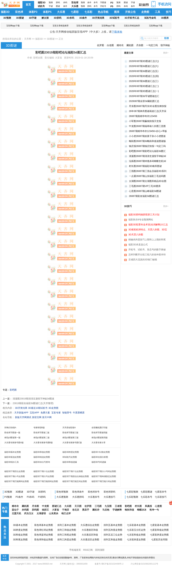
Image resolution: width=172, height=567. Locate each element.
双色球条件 (78, 491)
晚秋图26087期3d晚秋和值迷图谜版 (147, 141)
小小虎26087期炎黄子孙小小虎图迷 (147, 136)
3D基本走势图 (20, 525)
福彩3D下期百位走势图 (14, 471)
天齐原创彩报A (69, 427)
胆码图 (35, 509)
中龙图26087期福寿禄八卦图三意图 (147, 126)
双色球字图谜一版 (12, 432)
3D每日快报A (10, 427)
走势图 (145, 11)
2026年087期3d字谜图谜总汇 (144, 96)
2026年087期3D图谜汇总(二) (144, 86)
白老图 (110, 45)
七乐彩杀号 (146, 497)
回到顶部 (99, 550)
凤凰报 (148, 506)
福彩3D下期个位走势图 (72, 471)
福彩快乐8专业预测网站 (140, 219)
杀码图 (25, 509)
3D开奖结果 (98, 17)
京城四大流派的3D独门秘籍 (142, 259)
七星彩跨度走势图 (159, 534)
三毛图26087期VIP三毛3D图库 (145, 186)
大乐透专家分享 (98, 442)
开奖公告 (130, 11)
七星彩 (75, 11)
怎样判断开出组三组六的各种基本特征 (147, 255)
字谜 (51, 6)
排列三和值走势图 (66, 530)
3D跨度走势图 (20, 530)
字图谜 (103, 2)
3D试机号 (114, 17)
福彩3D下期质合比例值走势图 (75, 476)
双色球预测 (62, 491)
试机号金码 (150, 17)
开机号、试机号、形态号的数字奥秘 (147, 249)
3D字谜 (32, 17)
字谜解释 (117, 509)
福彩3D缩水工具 (11, 462)
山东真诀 (53, 513)
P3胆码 (42, 497)
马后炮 (105, 509)
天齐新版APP (21, 412)
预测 (51, 2)
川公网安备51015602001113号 (144, 564)
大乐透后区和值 (90, 534)
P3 (111, 2)
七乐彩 (88, 11)
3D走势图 (53, 408)
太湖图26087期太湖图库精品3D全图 (147, 181)
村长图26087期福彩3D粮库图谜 (145, 166)
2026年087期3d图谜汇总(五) (143, 71)
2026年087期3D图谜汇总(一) (144, 91)
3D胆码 (57, 17)
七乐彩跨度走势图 (136, 539)
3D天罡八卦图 (135, 234)
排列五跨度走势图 (113, 530)
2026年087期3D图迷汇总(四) (144, 76)
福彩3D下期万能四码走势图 (45, 481)
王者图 (118, 506)
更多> (165, 53)
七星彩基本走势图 (159, 525)
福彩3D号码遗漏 (98, 462)
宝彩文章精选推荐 (61, 25)
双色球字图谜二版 (41, 432)
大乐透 (74, 6)
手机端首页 (75, 550)
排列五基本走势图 (113, 525)
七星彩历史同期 (159, 539)
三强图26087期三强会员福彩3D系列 (147, 171)
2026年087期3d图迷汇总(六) (143, 66)
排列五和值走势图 (113, 539)
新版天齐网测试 (23, 417)
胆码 (58, 2)
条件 (65, 6)
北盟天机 (16, 513)
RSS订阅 (88, 550)
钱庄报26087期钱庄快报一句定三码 (147, 146)
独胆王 (45, 509)
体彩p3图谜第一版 (12, 437)
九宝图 (108, 506)
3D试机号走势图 (69, 457)
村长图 (138, 506)
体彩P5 (47, 11)
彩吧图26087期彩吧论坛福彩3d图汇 (147, 151)
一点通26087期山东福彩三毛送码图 (147, 176)
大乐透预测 (62, 497)
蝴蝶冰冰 (141, 509)
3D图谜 (20, 17)
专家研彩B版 (39, 427)
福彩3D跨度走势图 (70, 452)
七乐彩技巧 (161, 497)
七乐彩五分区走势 (136, 530)
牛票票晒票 (79, 412)
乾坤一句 (154, 509)
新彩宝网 (36, 417)
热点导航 (103, 11)
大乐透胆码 (78, 497)
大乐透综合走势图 (90, 525)
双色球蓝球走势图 (43, 534)
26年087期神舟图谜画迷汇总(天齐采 (148, 111)
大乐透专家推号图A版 (14, 442)
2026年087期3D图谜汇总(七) (144, 61)
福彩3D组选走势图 (41, 457)
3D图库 (165, 17)
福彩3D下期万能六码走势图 (103, 481)
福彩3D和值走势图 (41, 452)
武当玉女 (28, 513)
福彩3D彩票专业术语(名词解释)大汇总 (148, 224)
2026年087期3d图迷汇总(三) (143, 81)
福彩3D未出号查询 (41, 462)
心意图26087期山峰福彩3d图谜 (145, 191)
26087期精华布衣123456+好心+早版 (148, 131)
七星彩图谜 (146, 491)
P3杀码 (30, 497)
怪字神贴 (165, 45)
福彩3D (41, 2)
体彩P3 (33, 11)
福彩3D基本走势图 (12, 452)
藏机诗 (95, 509)
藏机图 (129, 45)
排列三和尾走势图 (66, 534)
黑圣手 (85, 509)
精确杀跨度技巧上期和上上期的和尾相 (147, 240)
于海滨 (65, 509)
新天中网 (47, 417)
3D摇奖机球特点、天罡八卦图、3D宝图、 (147, 230)
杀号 (96, 2)
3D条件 (83, 17)
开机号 (103, 6)
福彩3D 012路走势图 (100, 452)
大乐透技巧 (109, 497)
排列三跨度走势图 (66, 539)
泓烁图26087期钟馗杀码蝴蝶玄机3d (147, 161)
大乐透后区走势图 (90, 539)
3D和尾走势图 (20, 539)
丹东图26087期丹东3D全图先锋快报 (147, 106)
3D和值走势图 (20, 534)
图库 (116, 11)
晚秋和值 (129, 509)
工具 (157, 11)
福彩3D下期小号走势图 (14, 476)
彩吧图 (13, 389)
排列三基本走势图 (66, 525)
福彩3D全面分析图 (99, 457)
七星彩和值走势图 (159, 530)
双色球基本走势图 (43, 525)
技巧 (168, 11)
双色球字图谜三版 (70, 432)
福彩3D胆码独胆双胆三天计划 (143, 214)
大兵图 (67, 506)
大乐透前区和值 (90, 530)
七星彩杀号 (161, 491)
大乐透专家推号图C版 (72, 442)
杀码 (65, 2)
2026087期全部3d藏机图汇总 (144, 101)
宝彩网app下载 (13, 25)
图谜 (58, 6)
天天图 (78, 506)
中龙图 (45, 506)
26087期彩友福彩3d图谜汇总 (144, 196)
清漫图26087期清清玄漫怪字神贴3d (147, 156)
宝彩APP (34, 412)
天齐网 (27, 38)
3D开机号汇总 (132, 17)
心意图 (158, 506)
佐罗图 (100, 45)
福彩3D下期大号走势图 (43, 476)
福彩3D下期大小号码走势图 (103, 471)
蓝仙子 (15, 509)
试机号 (41, 6)
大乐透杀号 (93, 497)
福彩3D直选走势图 (12, 457)
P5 (111, 6)
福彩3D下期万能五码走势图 (74, 481)
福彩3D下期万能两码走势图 (16, 481)
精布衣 (120, 45)
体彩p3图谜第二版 (41, 437)
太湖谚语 (41, 513)
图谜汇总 (56, 506)
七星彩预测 (132, 491)
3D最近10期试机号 (38, 408)
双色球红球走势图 (43, 530)
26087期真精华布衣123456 (143, 116)
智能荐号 (67, 412)
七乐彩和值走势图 (136, 534)
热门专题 (4, 510)
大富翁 (55, 509)
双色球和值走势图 (43, 539)
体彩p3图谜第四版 (99, 437)
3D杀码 (70, 17)
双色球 (74, 2)
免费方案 (45, 412)
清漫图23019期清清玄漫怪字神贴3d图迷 (33, 398)
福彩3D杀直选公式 (138, 244)
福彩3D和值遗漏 (69, 462)
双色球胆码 (109, 491)
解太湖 (45, 17)
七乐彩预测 (132, 497)
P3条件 (19, 497)
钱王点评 (66, 513)
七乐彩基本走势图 (136, 525)
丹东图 (139, 45)
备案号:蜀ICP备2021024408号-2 (109, 564)
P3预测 (8, 497)
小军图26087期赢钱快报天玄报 (145, 121)
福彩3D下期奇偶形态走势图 (103, 476)
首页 (28, 4)
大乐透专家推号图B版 (43, 442)
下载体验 (117, 31)
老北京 (75, 509)
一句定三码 (152, 45)
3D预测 (7, 17)
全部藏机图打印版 (99, 427)
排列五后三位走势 (113, 534)
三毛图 (98, 506)
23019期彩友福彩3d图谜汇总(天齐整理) (33, 403)
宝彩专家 (56, 412)
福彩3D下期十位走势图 (43, 471)
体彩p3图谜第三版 (70, 437)
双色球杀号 (93, 491)
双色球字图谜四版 (99, 432)
